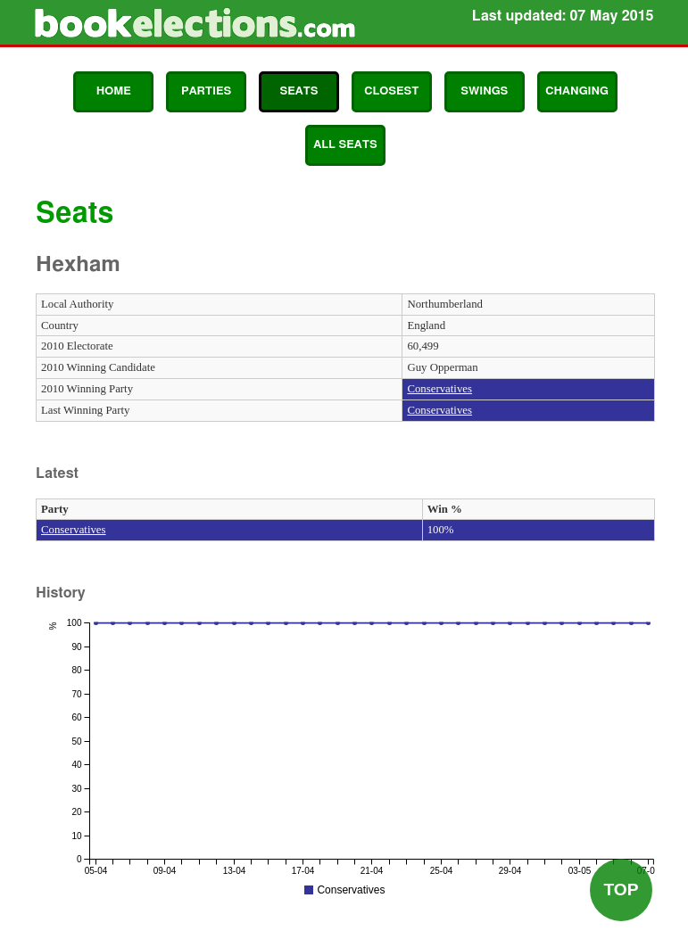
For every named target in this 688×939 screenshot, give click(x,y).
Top (620, 889)
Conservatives (439, 389)
